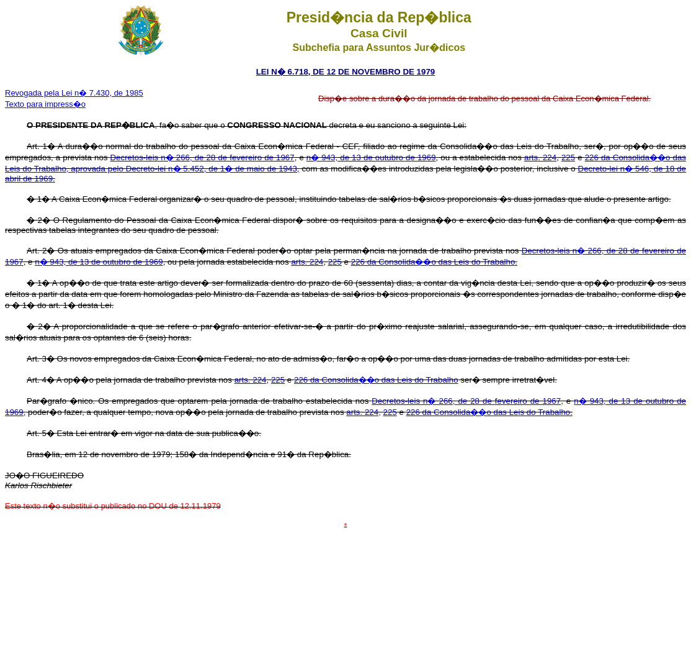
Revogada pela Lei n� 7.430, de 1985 (74, 93)
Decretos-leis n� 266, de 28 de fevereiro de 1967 (202, 157)
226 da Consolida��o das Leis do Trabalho (376, 379)
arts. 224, (363, 412)
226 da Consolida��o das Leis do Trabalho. (434, 261)
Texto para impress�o (45, 104)
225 (568, 157)
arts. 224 (540, 157)
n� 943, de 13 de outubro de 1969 (371, 157)
